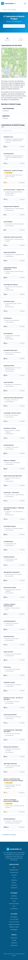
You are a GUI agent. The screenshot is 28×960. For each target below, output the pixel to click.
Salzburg (10, 9)
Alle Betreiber (14, 908)
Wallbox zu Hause (14, 927)
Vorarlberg (14, 880)
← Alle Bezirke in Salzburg (8, 834)
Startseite (4, 9)
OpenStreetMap (23, 77)
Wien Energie (14, 898)
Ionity (13, 901)
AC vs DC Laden (14, 919)
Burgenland (14, 887)
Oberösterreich (14, 872)
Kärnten (14, 882)
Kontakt (14, 940)
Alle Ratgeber (13, 929)
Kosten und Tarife (14, 922)
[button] (3, 50)
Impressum (14, 942)
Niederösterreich (14, 870)
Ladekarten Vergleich (14, 924)
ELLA (14, 906)
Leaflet (16, 77)
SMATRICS (14, 896)
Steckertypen (14, 917)
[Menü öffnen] (25, 3)
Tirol (14, 877)
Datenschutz (14, 945)
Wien (14, 867)
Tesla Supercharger (14, 903)
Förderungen (14, 937)
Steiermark (14, 885)
